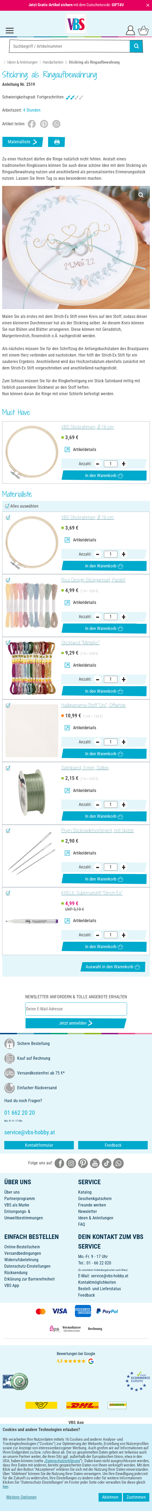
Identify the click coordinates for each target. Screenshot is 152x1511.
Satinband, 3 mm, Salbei (85, 768)
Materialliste (23, 142)
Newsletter (87, 1211)
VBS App (11, 1285)
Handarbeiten (53, 62)
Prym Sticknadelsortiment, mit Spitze (97, 831)
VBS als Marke (16, 1205)
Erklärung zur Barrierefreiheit (29, 1279)
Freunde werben (92, 1205)
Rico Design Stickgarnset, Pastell (93, 580)
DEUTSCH (76, 1464)
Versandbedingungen (22, 1253)
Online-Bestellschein (22, 1246)
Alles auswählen (24, 506)
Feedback (113, 1145)
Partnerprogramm (19, 1198)
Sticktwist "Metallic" (80, 643)
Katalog (85, 1192)
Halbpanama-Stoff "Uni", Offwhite (93, 705)
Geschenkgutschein (95, 1198)
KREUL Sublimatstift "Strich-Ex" (91, 893)
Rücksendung (15, 1272)
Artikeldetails (80, 449)
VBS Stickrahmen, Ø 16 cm (87, 427)
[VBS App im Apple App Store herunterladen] (95, 1447)
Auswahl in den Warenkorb (113, 967)
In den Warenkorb (104, 475)
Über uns (12, 1192)
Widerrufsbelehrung (21, 1259)
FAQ (81, 1224)
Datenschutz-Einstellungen (27, 1266)
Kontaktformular (39, 1145)
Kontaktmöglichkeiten (97, 1282)
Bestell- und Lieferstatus (99, 1288)
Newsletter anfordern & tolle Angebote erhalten (76, 996)
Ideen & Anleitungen (22, 62)
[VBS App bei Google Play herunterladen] (58, 1447)
